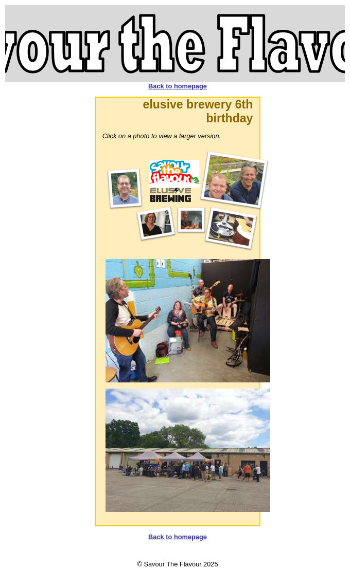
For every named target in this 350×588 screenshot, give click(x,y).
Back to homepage (177, 86)
